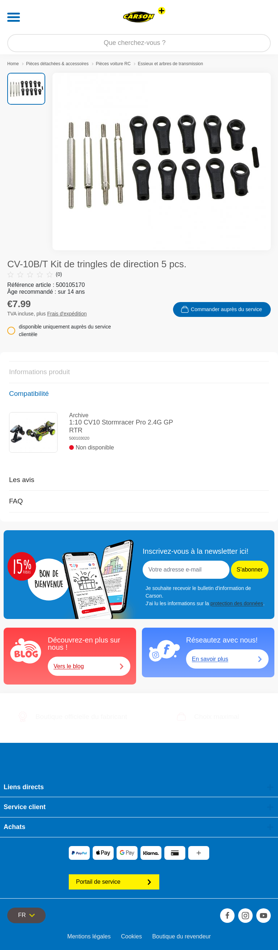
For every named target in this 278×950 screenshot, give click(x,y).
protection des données (236, 603)
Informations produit (39, 372)
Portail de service (114, 882)
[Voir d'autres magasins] (161, 10)
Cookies (131, 936)
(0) (34, 274)
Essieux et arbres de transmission (170, 63)
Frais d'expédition (67, 314)
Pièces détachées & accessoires (57, 63)
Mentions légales (89, 936)
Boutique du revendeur (181, 936)
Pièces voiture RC (113, 63)
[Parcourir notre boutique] (139, 43)
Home (13, 63)
